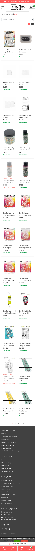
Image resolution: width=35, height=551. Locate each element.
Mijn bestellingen (6, 463)
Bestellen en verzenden (9, 442)
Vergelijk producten (7, 471)
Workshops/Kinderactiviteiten (10, 483)
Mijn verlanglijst (6, 468)
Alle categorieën (6, 503)
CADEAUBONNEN (7, 486)
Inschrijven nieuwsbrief (8, 534)
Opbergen (4, 497)
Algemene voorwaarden (9, 436)
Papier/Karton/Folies (8, 495)
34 (28, 424)
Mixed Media (5, 489)
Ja (16, 541)
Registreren (5, 460)
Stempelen (17, 14)
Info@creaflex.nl (7, 517)
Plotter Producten (7, 480)
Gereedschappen (6, 492)
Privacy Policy (5, 439)
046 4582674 (5, 514)
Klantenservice (6, 448)
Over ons (4, 434)
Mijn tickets (5, 466)
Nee (24, 541)
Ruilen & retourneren (8, 445)
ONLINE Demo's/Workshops (10, 451)
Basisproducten (6, 500)
